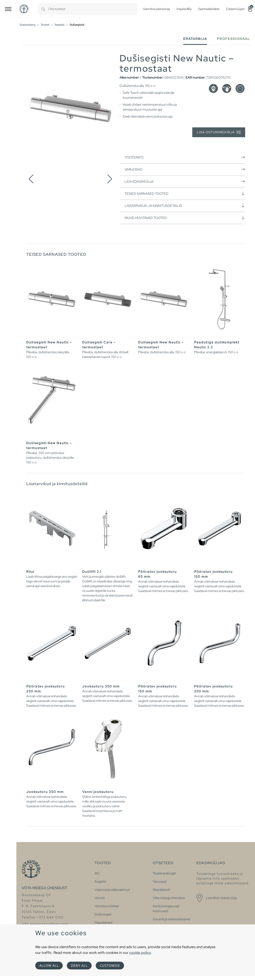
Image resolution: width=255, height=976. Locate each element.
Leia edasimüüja (185, 181)
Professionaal (233, 39)
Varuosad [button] (185, 169)
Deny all (79, 965)
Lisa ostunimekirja (219, 132)
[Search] (43, 9)
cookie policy (140, 952)
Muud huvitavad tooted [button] (185, 217)
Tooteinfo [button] (185, 157)
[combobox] (93, 9)
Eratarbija (195, 39)
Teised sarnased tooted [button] (185, 193)
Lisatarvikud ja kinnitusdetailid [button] (185, 205)
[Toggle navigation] (8, 9)
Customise (110, 965)
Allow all (49, 965)
